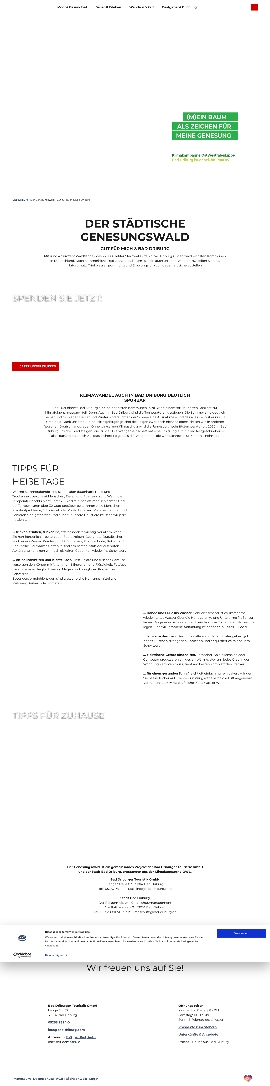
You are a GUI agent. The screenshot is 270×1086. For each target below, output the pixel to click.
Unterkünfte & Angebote (198, 1034)
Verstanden (241, 1057)
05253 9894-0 (59, 1022)
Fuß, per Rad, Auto (81, 1037)
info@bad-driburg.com (66, 1030)
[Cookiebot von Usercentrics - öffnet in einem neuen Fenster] (22, 1079)
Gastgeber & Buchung (179, 6)
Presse (183, 1042)
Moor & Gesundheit (72, 6)
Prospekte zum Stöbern (197, 1027)
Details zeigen (54, 1079)
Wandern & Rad (141, 6)
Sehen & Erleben (108, 6)
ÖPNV (75, 1042)
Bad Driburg (20, 199)
